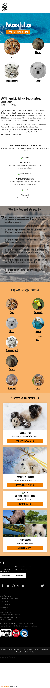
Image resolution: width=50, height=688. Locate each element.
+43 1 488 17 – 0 (5, 605)
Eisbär (38, 80)
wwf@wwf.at (4, 607)
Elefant (38, 52)
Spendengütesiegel (30, 626)
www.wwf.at (3, 610)
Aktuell (18, 652)
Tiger (12, 57)
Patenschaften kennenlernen (18, 32)
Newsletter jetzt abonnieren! (13, 575)
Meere (38, 331)
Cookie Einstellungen (41, 649)
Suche (32, 652)
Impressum (17, 649)
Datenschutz (27, 649)
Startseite (6, 686)
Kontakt (25, 652)
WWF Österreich (6, 649)
